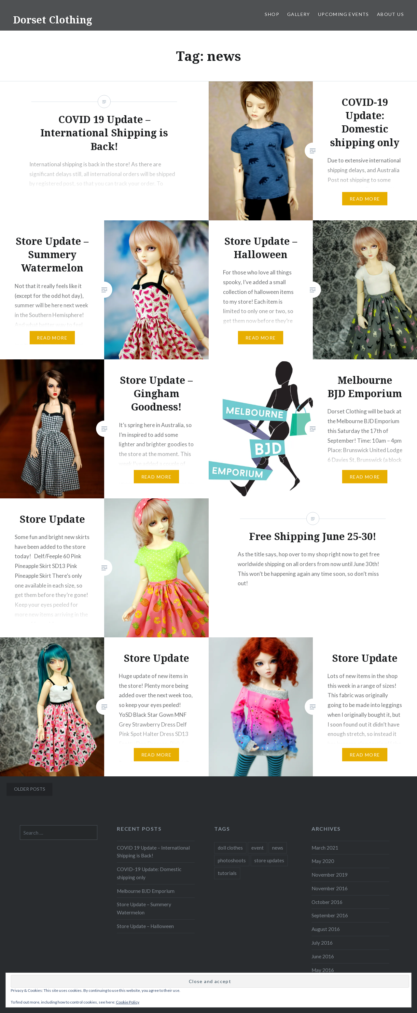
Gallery (298, 14)
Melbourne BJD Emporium (145, 891)
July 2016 (322, 943)
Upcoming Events (343, 14)
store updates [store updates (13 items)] (269, 860)
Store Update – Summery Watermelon (144, 908)
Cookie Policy (127, 1002)
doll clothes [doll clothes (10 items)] (230, 848)
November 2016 (330, 888)
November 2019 (330, 875)
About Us (390, 14)
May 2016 (323, 970)
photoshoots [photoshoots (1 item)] (232, 860)
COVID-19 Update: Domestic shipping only (149, 873)
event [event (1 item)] (257, 848)
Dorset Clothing (52, 19)
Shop (272, 14)
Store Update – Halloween (145, 926)
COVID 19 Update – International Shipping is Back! (153, 852)
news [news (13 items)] (277, 848)
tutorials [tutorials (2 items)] (227, 873)
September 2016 (330, 915)
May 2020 (323, 861)
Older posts (29, 789)
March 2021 (325, 848)
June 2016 (323, 956)
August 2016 (326, 929)
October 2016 (327, 902)
